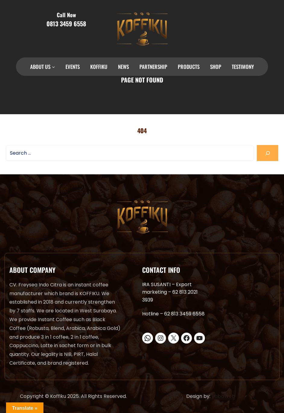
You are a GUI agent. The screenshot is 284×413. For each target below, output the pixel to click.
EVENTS (72, 66)
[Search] (267, 153)
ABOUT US (40, 66)
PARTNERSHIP (153, 66)
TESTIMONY (243, 66)
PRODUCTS (188, 66)
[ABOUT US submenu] (53, 66)
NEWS (123, 66)
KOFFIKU (98, 66)
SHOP (215, 66)
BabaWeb (223, 396)
